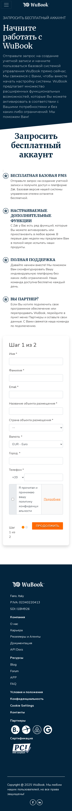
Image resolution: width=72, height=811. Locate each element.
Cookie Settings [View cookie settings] (22, 706)
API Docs (16, 649)
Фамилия (16, 370)
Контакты (17, 712)
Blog (13, 664)
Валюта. (15, 437)
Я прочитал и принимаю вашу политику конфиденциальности (28, 499)
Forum (14, 671)
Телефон (16, 470)
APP (13, 677)
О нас (14, 624)
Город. (14, 453)
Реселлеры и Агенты (25, 637)
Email (13, 387)
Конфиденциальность (27, 699)
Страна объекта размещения (31, 420)
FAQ (13, 684)
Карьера (16, 630)
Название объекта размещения (33, 403)
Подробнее (52, 499)
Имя (13, 354)
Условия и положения (26, 692)
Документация (21, 643)
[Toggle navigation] (6, 5)
